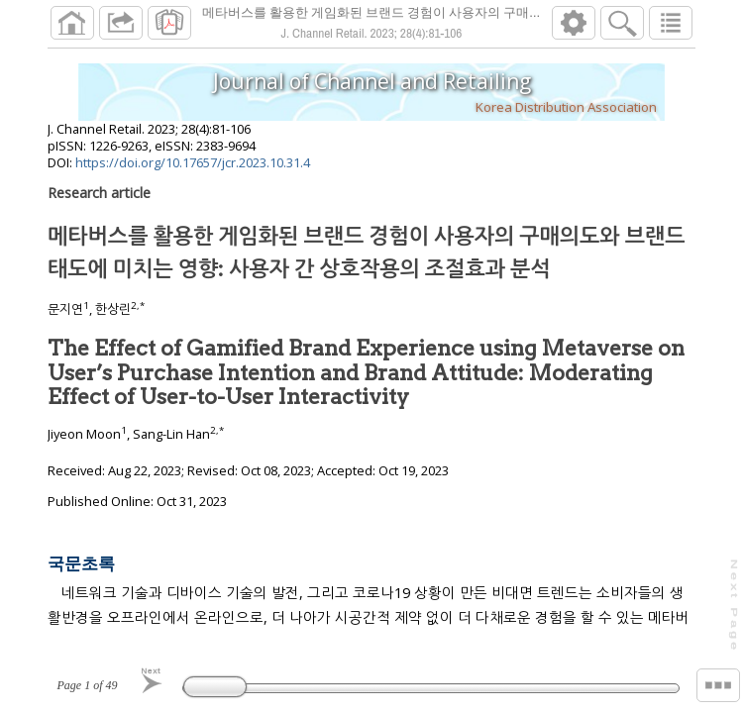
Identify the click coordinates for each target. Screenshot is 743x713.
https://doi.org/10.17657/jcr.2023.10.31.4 (192, 162)
